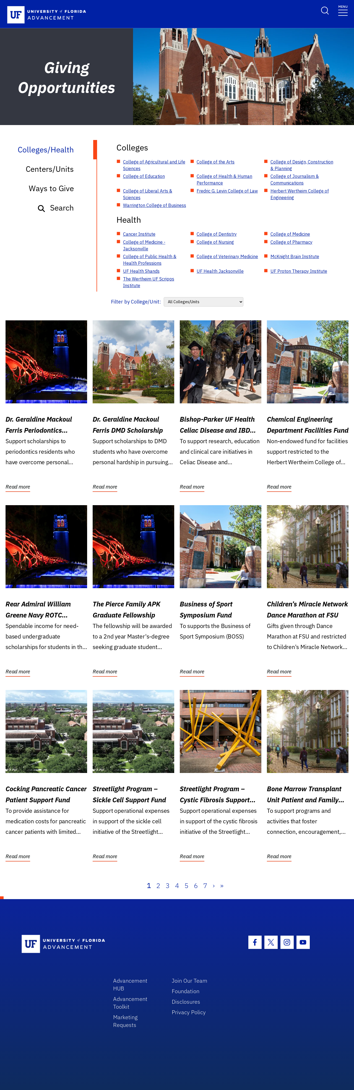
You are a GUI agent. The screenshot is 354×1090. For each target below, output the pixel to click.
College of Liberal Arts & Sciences (147, 194)
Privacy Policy (189, 1012)
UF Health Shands (141, 271)
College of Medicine (290, 234)
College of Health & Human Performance (224, 179)
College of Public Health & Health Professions (149, 260)
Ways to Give (51, 188)
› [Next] (214, 885)
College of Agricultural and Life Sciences (154, 165)
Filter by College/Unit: (136, 302)
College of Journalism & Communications (294, 179)
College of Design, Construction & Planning (301, 165)
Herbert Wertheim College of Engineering (299, 194)
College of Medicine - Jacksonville (144, 245)
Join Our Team (189, 980)
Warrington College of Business (154, 205)
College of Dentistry (217, 234)
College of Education (144, 176)
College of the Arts (216, 162)
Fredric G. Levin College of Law (227, 191)
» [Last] (221, 885)
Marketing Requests (125, 1021)
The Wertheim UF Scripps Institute (148, 282)
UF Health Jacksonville (220, 271)
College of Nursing (215, 242)
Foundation (185, 991)
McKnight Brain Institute (294, 256)
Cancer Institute (139, 234)
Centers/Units (50, 169)
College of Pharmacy (291, 242)
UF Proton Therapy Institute (298, 271)
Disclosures (186, 1001)
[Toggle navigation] (343, 10)
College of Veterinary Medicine (227, 256)
